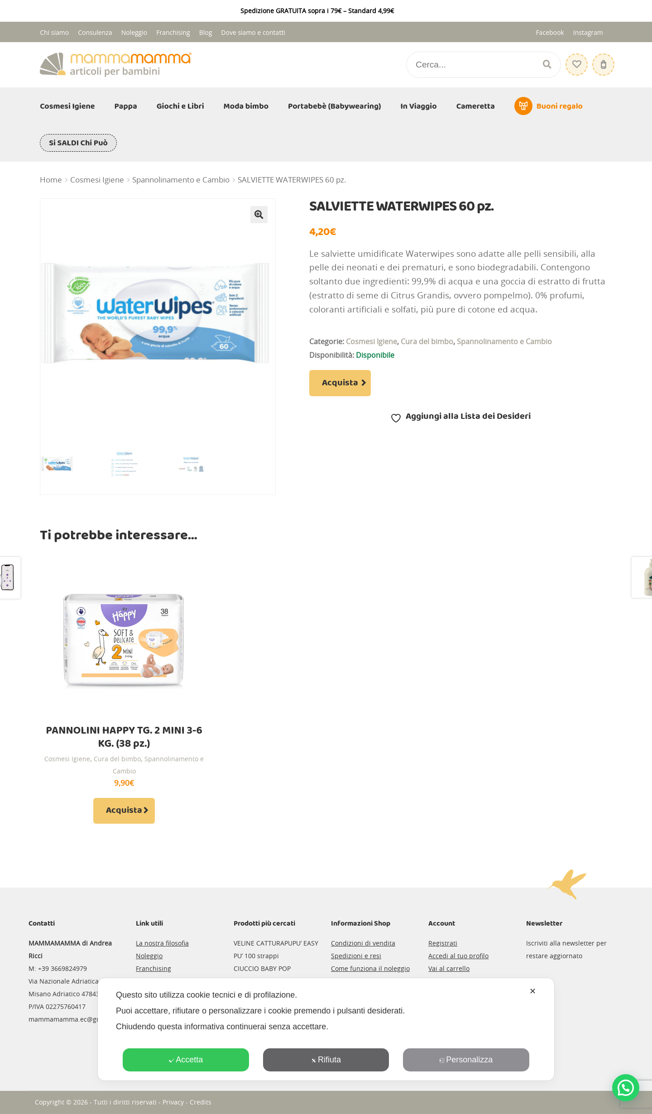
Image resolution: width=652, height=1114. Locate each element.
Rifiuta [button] (326, 1059)
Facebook (550, 32)
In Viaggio (419, 106)
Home (51, 180)
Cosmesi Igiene (67, 106)
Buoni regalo (560, 106)
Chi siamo (54, 32)
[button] (259, 214)
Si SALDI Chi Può (78, 143)
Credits (200, 1102)
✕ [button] (532, 991)
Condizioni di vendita (363, 943)
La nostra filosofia (162, 943)
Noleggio (134, 32)
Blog (205, 32)
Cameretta (475, 106)
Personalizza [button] (466, 1059)
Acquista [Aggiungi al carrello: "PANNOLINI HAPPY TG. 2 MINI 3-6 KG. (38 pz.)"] (124, 810)
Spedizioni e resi (356, 955)
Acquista (340, 383)
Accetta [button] (186, 1059)
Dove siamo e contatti (253, 32)
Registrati (442, 943)
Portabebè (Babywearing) (334, 106)
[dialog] (326, 1029)
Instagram (588, 32)
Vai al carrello (449, 968)
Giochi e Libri (180, 106)
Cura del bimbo (427, 341)
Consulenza (95, 32)
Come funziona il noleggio (370, 968)
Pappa (126, 106)
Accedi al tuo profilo (458, 955)
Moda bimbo (246, 106)
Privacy (173, 1102)
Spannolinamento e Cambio (181, 180)
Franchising (173, 32)
